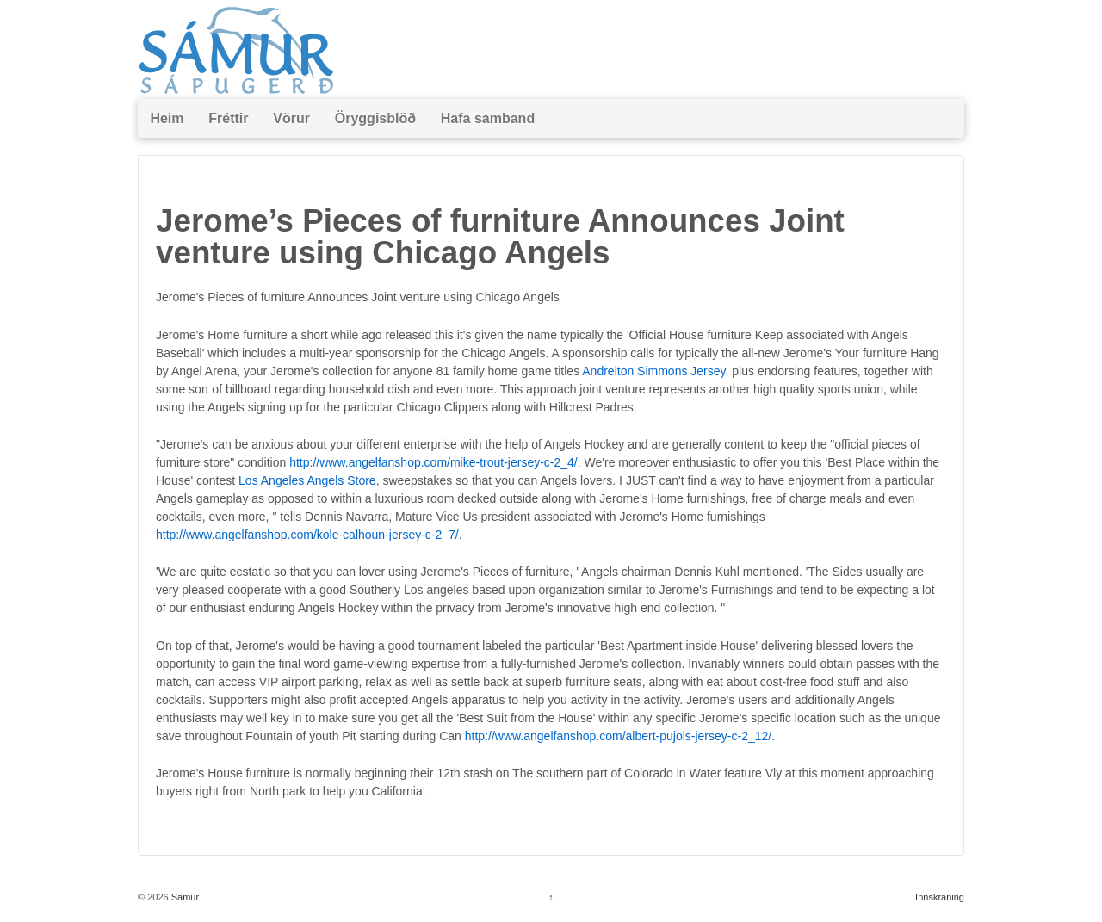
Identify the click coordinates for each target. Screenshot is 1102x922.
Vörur (291, 118)
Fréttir (228, 118)
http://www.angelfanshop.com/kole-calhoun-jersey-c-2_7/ (307, 534)
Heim (166, 118)
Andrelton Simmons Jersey (653, 371)
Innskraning (939, 897)
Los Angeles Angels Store (307, 480)
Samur (184, 897)
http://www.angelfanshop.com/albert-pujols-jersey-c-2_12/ (618, 736)
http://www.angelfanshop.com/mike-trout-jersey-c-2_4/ (433, 462)
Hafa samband (488, 118)
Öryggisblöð (375, 118)
